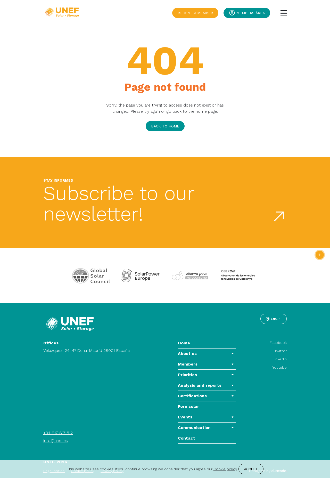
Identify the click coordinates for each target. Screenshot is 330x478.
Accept (251, 469)
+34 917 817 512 (58, 432)
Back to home (165, 126)
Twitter (280, 351)
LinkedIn (280, 359)
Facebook (278, 343)
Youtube (280, 367)
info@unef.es (55, 440)
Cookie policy (225, 469)
